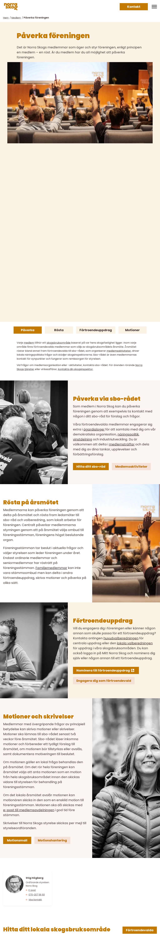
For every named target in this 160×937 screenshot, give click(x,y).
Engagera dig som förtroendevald (103, 681)
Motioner (132, 330)
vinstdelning (82, 439)
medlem (29, 343)
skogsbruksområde (58, 343)
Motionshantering (52, 840)
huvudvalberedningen (120, 638)
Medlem (16, 17)
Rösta (59, 330)
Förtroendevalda (139, 930)
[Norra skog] (11, 6)
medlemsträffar (122, 444)
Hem (6, 17)
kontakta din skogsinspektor (75, 369)
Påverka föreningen (36, 17)
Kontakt (133, 7)
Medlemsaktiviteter (131, 466)
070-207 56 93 (37, 894)
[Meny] (154, 6)
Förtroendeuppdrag (96, 330)
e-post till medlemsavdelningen (28, 810)
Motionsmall (17, 840)
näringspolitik (128, 434)
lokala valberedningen (135, 643)
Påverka (27, 330)
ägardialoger (94, 429)
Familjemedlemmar (51, 568)
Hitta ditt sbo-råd (90, 466)
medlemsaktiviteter (119, 351)
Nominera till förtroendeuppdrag (103, 670)
